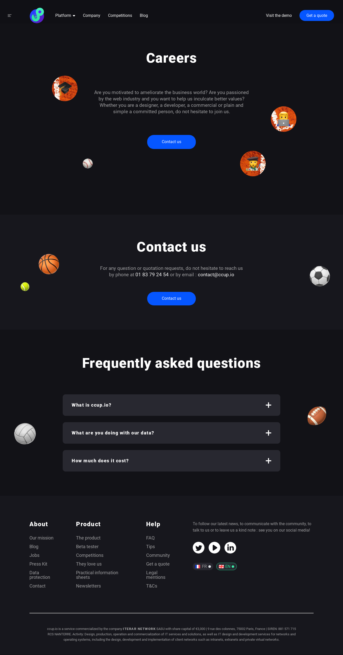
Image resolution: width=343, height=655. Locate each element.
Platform (65, 16)
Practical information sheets (97, 575)
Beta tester (87, 547)
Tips (150, 547)
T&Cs (151, 586)
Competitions (120, 16)
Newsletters (88, 586)
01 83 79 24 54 (152, 275)
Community (158, 555)
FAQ (150, 538)
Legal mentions (155, 575)
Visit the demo (279, 16)
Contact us (171, 142)
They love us (89, 564)
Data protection (39, 575)
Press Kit (38, 564)
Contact (37, 586)
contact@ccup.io (216, 275)
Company (91, 16)
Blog (144, 16)
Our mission (41, 538)
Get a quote (316, 16)
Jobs (34, 555)
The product (88, 538)
